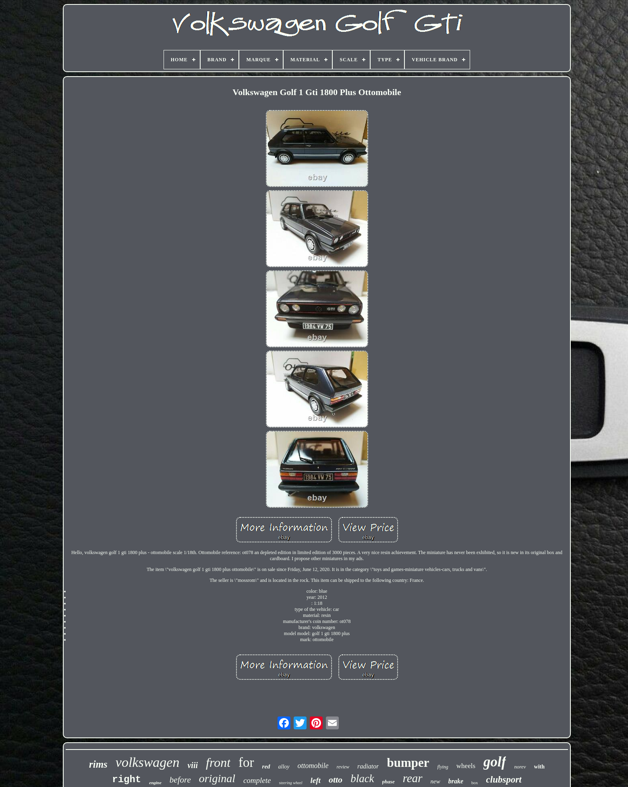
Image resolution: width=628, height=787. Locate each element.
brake (455, 781)
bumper (408, 763)
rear (413, 778)
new (435, 781)
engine (155, 782)
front (218, 762)
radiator (368, 766)
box (474, 782)
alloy (284, 767)
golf (494, 762)
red (266, 766)
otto (335, 780)
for (246, 762)
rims (98, 764)
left (316, 780)
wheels (465, 766)
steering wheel (291, 783)
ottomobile (313, 766)
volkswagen (148, 762)
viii (192, 765)
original (217, 778)
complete (257, 780)
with (539, 767)
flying (442, 767)
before (180, 780)
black (362, 778)
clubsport (504, 780)
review (343, 767)
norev (520, 767)
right (126, 779)
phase (388, 782)
